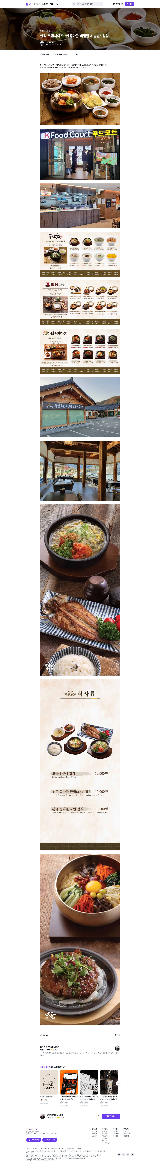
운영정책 (126, 1136)
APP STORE (33, 1140)
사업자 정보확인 (70, 1148)
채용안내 (94, 1133)
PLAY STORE (49, 1140)
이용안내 (105, 1131)
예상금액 (105, 1136)
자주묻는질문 (127, 1133)
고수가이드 (116, 1133)
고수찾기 (105, 1138)
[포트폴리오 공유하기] (117, 1035)
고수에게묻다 (106, 1143)
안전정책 (105, 1133)
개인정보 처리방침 (44, 1148)
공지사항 (126, 1131)
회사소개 (94, 1131)
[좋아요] (44, 1035)
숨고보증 (105, 1140)
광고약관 (35, 1148)
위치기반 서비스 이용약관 (57, 1148)
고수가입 (129, 4)
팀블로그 (94, 1136)
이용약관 (28, 1148)
